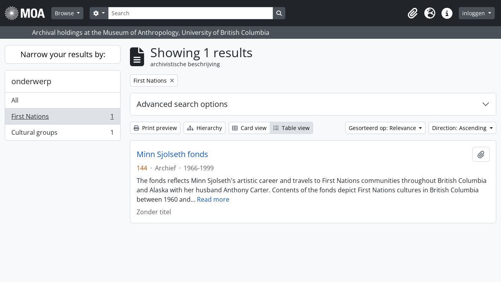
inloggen (474, 13)
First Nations (62, 118)
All (14, 100)
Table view (291, 128)
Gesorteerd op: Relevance (383, 128)
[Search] (190, 13)
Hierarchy (204, 128)
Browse (65, 13)
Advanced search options (182, 104)
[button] (412, 13)
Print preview (155, 128)
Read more (213, 199)
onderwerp (31, 81)
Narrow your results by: (62, 54)
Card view (249, 128)
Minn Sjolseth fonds (172, 154)
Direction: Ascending (460, 128)
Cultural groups (62, 134)
